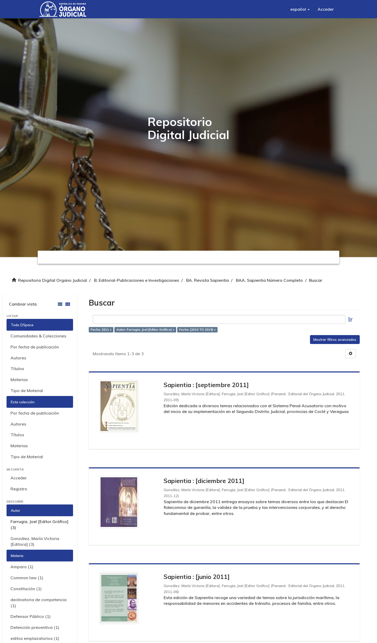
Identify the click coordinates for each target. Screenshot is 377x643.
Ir (350, 319)
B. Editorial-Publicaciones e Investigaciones (136, 280)
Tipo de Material (26, 390)
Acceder (18, 477)
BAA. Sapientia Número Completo (269, 280)
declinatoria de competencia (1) (38, 602)
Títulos (17, 368)
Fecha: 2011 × (101, 330)
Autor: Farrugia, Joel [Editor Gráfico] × (145, 330)
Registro (18, 488)
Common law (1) (26, 577)
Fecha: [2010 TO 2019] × (197, 330)
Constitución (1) (26, 588)
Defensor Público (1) (30, 616)
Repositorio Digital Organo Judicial (52, 280)
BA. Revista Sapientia (207, 280)
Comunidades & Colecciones (38, 335)
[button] (300, 9)
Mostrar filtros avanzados (334, 339)
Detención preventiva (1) (34, 627)
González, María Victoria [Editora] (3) (34, 541)
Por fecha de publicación (34, 346)
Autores (18, 357)
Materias (19, 379)
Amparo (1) (21, 566)
